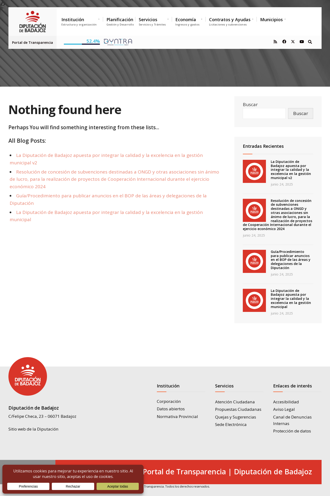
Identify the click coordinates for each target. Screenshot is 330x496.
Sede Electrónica (231, 424)
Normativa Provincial (177, 416)
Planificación (120, 21)
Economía (187, 21)
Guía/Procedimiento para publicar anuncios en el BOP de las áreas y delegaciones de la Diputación (290, 259)
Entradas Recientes (263, 146)
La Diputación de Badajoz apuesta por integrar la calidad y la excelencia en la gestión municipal (291, 298)
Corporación (169, 401)
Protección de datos (292, 431)
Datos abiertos (171, 409)
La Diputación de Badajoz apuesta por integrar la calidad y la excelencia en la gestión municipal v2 (291, 169)
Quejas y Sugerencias (235, 417)
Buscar (250, 104)
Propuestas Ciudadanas (238, 409)
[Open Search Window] (310, 41)
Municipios (271, 19)
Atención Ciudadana (235, 402)
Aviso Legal (284, 409)
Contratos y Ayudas (230, 21)
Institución (79, 21)
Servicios (152, 21)
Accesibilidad (286, 402)
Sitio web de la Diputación (33, 429)
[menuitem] (82, 20)
